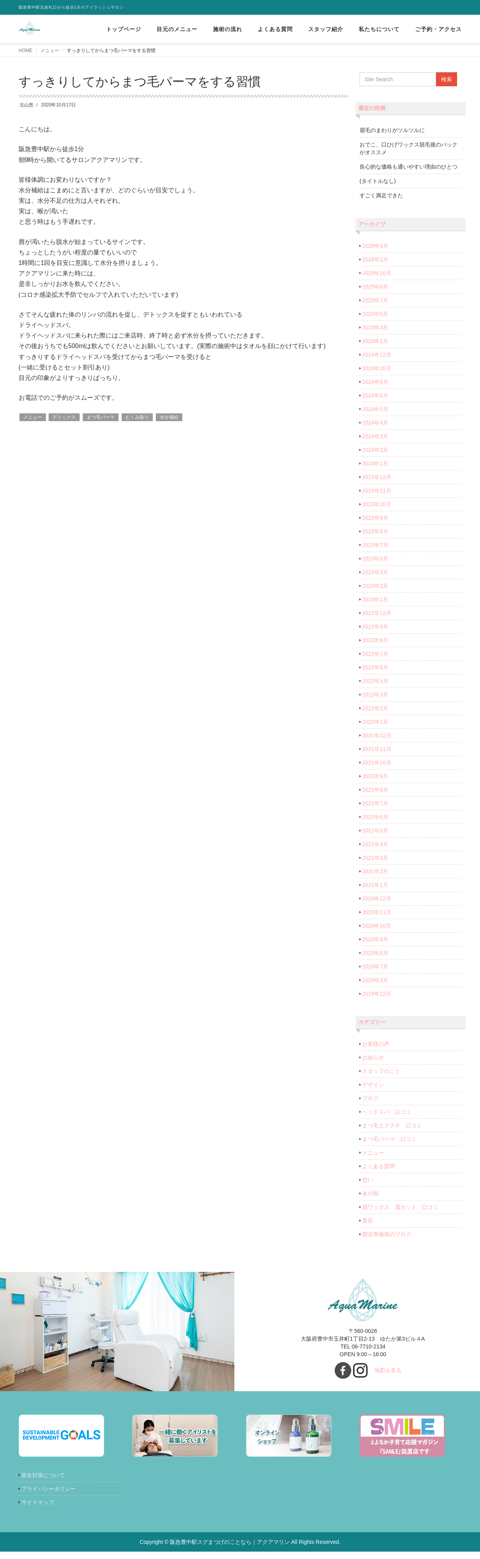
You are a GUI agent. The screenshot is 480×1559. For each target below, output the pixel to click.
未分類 (370, 1193)
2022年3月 (375, 695)
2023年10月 (376, 504)
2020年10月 (376, 926)
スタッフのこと (381, 1071)
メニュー (49, 50)
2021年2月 (375, 871)
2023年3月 (375, 572)
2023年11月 (376, 491)
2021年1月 (375, 885)
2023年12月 (376, 477)
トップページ (123, 29)
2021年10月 (376, 762)
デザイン (373, 1085)
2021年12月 (376, 735)
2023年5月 (375, 559)
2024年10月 (376, 368)
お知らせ (373, 1057)
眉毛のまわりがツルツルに (392, 130)
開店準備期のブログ (386, 1234)
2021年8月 (375, 790)
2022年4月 (375, 681)
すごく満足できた (381, 195)
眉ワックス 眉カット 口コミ (400, 1207)
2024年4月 (375, 423)
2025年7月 (375, 300)
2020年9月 (375, 939)
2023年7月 (375, 545)
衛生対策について (43, 1475)
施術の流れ (227, 29)
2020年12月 (376, 898)
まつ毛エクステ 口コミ (392, 1125)
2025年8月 (375, 287)
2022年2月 (375, 708)
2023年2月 (375, 586)
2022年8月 (375, 640)
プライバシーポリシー (48, 1489)
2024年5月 (375, 409)
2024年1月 (375, 463)
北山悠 (26, 105)
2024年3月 (375, 436)
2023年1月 (375, 599)
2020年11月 (376, 912)
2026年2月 (375, 259)
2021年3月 (375, 858)
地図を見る (387, 1370)
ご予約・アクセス (438, 29)
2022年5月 (375, 667)
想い (367, 1180)
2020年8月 (375, 953)
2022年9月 (375, 627)
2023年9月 (375, 518)
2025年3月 (375, 327)
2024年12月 (376, 355)
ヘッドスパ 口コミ (386, 1112)
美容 (367, 1221)
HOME (26, 50)
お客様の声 (375, 1044)
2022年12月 (376, 613)
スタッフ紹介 (325, 29)
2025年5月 (375, 314)
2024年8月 (375, 382)
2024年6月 (375, 395)
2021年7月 (375, 803)
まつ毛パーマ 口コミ (389, 1139)
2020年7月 (375, 966)
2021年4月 (375, 844)
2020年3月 (375, 980)
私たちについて (379, 29)
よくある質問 (275, 29)
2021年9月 (375, 776)
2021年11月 (376, 749)
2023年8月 (375, 531)
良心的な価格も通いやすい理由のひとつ (408, 167)
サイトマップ (37, 1502)
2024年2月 (375, 450)
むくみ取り (137, 417)
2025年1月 (375, 341)
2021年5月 (375, 830)
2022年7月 (375, 654)
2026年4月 (375, 246)
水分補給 (169, 417)
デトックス (64, 417)
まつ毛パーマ (101, 417)
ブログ (370, 1098)
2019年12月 (376, 994)
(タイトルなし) (378, 181)
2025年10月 (376, 273)
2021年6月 (375, 817)
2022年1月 (375, 722)
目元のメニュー (177, 29)
